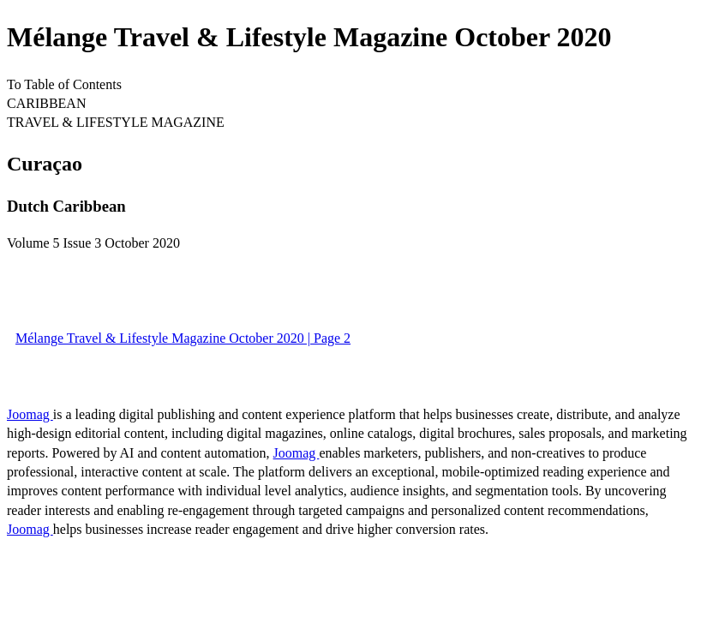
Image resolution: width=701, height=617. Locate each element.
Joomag (30, 414)
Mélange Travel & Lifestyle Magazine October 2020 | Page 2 (182, 338)
